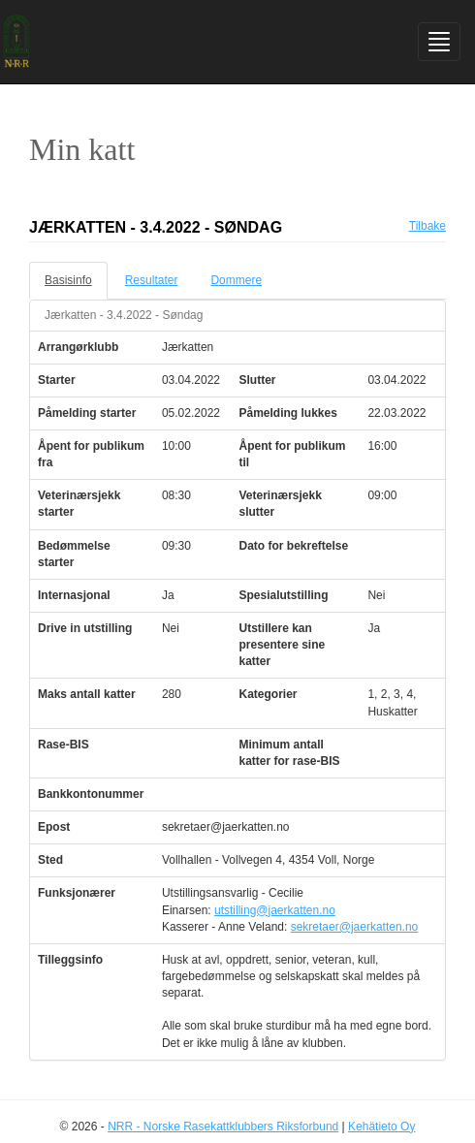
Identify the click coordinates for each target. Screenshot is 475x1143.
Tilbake (427, 226)
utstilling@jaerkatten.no (274, 910)
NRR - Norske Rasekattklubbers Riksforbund (223, 1126)
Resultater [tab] (151, 280)
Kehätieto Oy (381, 1126)
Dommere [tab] (236, 280)
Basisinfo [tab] (68, 280)
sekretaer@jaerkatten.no (355, 927)
